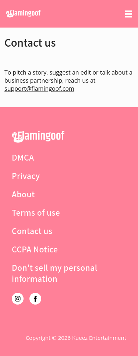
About (23, 193)
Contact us (32, 230)
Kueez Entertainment (99, 337)
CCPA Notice (35, 249)
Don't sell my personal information (54, 273)
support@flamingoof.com (39, 88)
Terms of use (36, 212)
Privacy (26, 175)
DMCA (23, 157)
